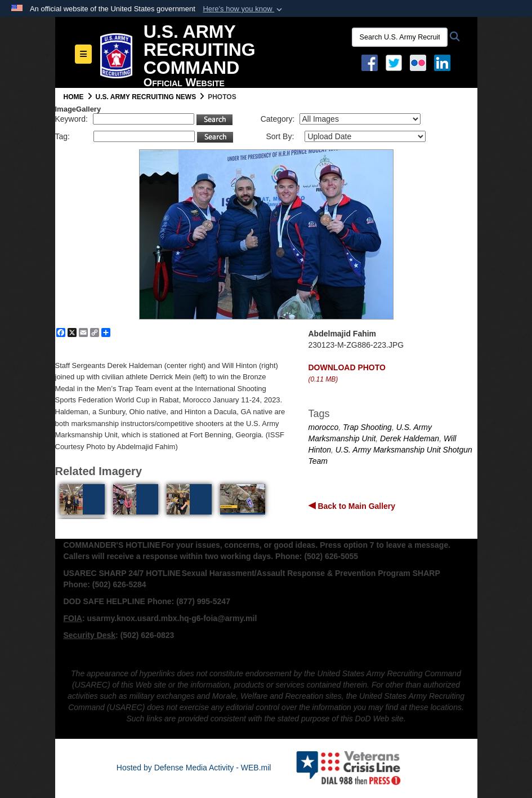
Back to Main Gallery (356, 506)
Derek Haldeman (409, 438)
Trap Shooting (367, 427)
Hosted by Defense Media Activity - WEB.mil (194, 767)
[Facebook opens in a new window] (369, 61)
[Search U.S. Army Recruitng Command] (400, 37)
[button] (243, 9)
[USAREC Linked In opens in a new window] (444, 61)
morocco (324, 427)
